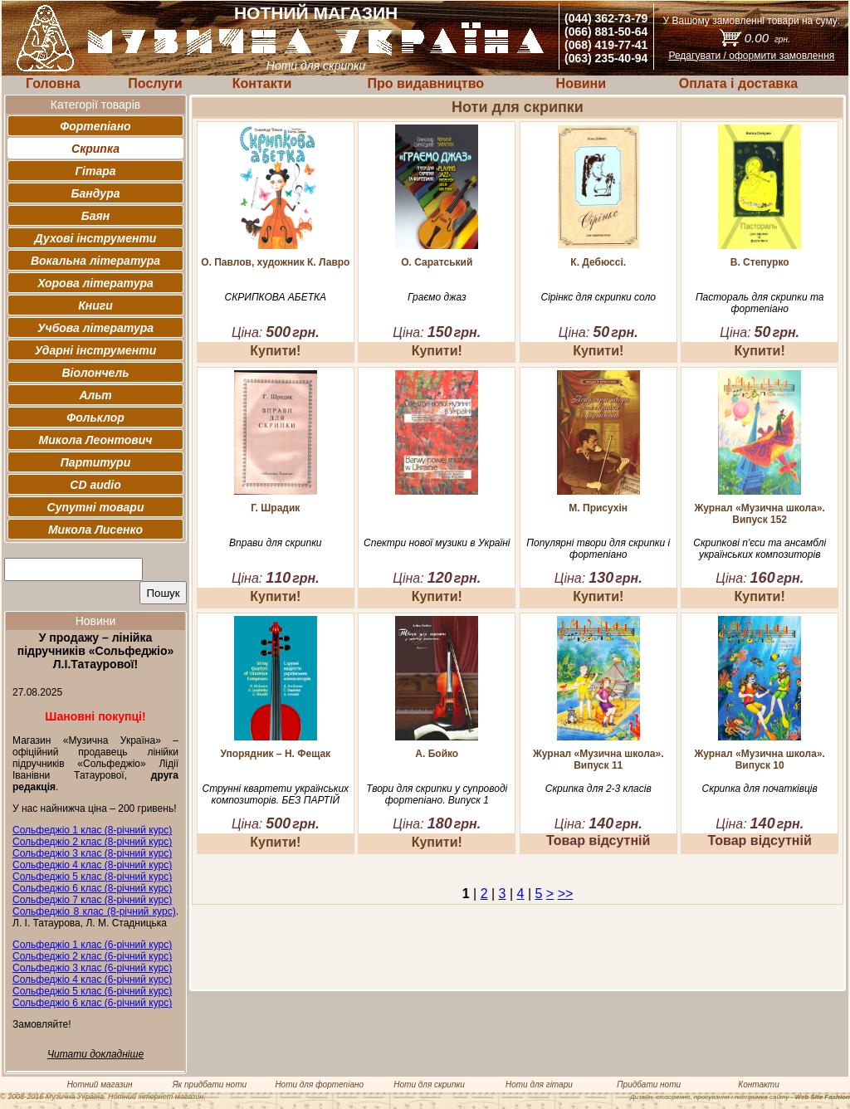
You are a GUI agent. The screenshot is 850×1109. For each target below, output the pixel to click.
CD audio (95, 484)
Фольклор (95, 417)
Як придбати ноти (210, 1084)
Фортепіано (95, 126)
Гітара (95, 171)
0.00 (767, 38)
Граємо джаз (437, 297)
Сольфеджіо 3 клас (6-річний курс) (92, 968)
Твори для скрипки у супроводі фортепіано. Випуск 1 (436, 794)
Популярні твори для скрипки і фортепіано (598, 548)
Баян (95, 215)
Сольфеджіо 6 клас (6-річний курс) (92, 1003)
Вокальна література (95, 260)
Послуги (155, 83)
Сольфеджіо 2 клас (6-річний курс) (92, 956)
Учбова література (95, 328)
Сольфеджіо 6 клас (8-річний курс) (92, 888)
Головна (53, 83)
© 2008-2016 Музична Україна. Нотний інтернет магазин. (103, 1096)
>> (566, 894)
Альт (95, 395)
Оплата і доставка (738, 83)
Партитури (95, 462)
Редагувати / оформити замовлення (751, 55)
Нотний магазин (100, 1084)
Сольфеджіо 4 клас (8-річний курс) (92, 865)
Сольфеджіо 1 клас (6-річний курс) (92, 944)
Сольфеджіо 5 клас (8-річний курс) (92, 876)
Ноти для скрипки (428, 1084)
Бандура (95, 193)
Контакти (262, 83)
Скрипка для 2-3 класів (598, 788)
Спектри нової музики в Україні (437, 543)
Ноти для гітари (539, 1084)
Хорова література (95, 283)
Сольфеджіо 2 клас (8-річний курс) (92, 842)
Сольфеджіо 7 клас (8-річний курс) (92, 900)
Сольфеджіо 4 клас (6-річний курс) (92, 979)
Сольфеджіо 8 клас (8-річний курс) (94, 911)
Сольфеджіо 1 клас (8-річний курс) (92, 830)
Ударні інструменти (96, 350)
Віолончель (95, 372)
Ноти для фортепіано (319, 1084)
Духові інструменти (96, 238)
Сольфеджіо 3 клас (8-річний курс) (92, 853)
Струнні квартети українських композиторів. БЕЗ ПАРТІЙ (276, 794)
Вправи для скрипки (275, 543)
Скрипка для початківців (760, 788)
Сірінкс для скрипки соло (598, 297)
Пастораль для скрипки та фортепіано (760, 303)
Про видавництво (425, 83)
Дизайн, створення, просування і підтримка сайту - (740, 1097)
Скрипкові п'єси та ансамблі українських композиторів (759, 548)
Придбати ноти (649, 1084)
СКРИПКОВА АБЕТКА (275, 297)
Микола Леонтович (96, 440)
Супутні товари (95, 507)
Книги (95, 305)
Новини (581, 83)
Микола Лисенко (95, 529)
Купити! (275, 351)
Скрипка (95, 148)
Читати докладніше (95, 1054)
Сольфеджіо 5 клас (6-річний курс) (92, 991)
